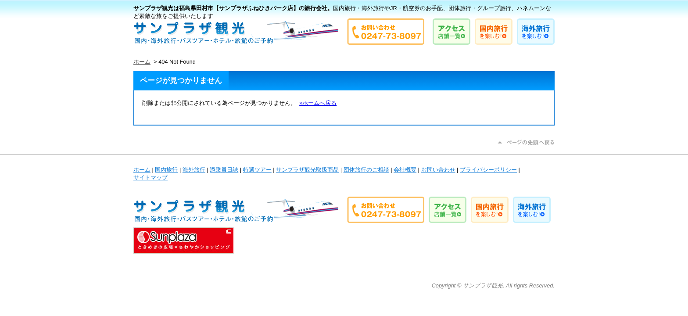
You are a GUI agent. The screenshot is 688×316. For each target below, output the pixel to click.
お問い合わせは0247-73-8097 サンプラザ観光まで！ (385, 31)
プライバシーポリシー (488, 169)
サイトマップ (150, 177)
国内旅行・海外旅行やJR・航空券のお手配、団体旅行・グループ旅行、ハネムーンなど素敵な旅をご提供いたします (235, 32)
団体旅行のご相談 (366, 169)
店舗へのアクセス (451, 31)
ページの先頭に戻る (526, 142)
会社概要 (405, 169)
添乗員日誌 (224, 169)
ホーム (141, 61)
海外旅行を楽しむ (535, 31)
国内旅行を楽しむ (493, 31)
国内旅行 (166, 169)
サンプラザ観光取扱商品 (307, 169)
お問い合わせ (438, 169)
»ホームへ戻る (318, 103)
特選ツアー (257, 169)
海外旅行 (194, 169)
